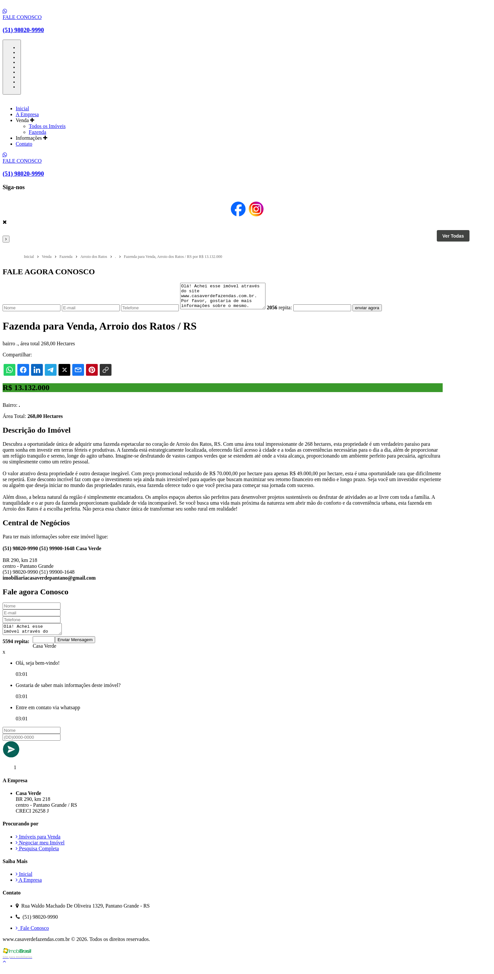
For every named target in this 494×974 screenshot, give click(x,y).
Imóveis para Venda (38, 843)
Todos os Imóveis (47, 126)
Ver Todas (453, 236)
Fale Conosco (32, 935)
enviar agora (377, 312)
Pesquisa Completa (37, 855)
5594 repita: (16, 648)
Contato (24, 144)
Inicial (22, 108)
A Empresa (27, 114)
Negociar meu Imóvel (40, 849)
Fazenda (37, 132)
